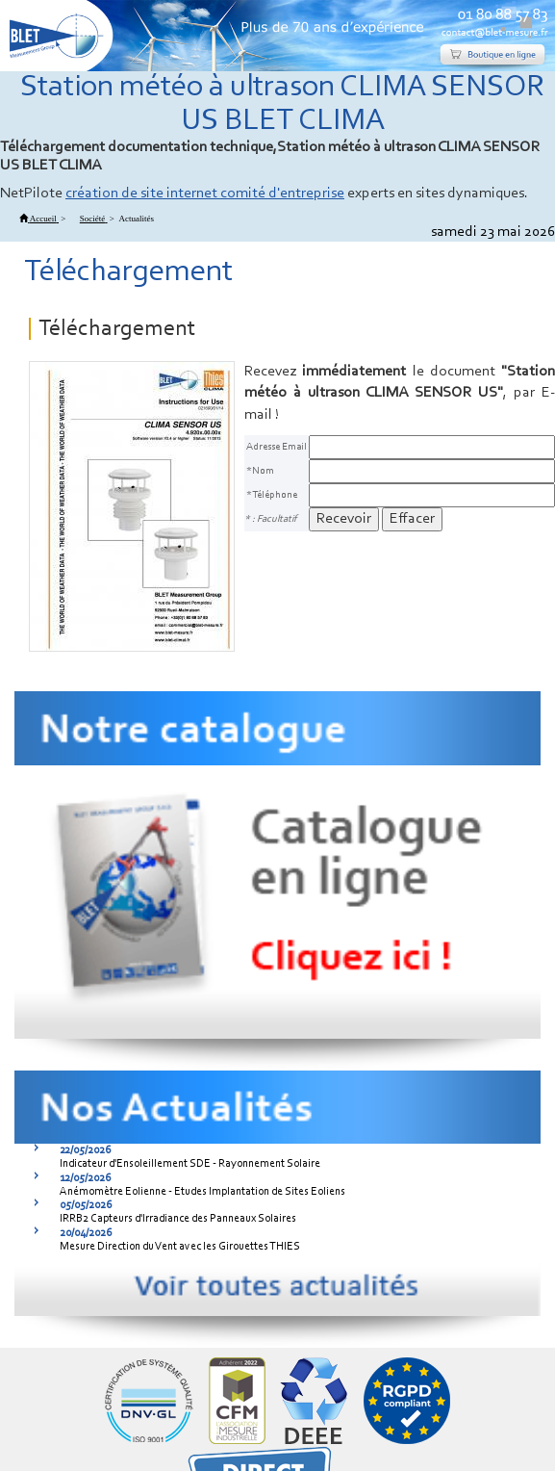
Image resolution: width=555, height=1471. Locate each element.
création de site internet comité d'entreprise (204, 193)
